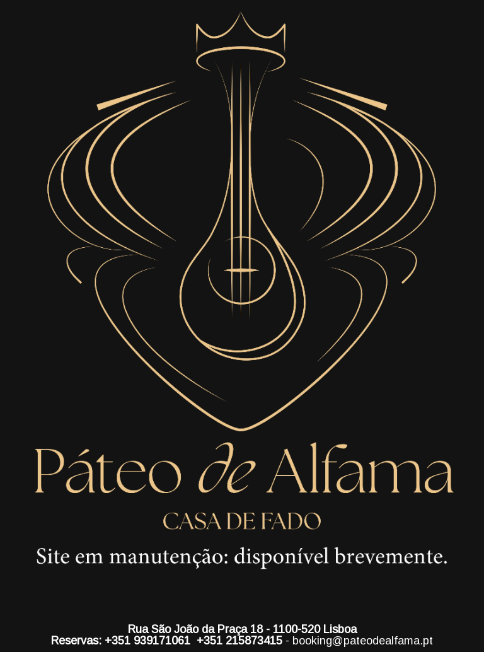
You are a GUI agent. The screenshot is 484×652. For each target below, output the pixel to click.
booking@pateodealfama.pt (362, 640)
